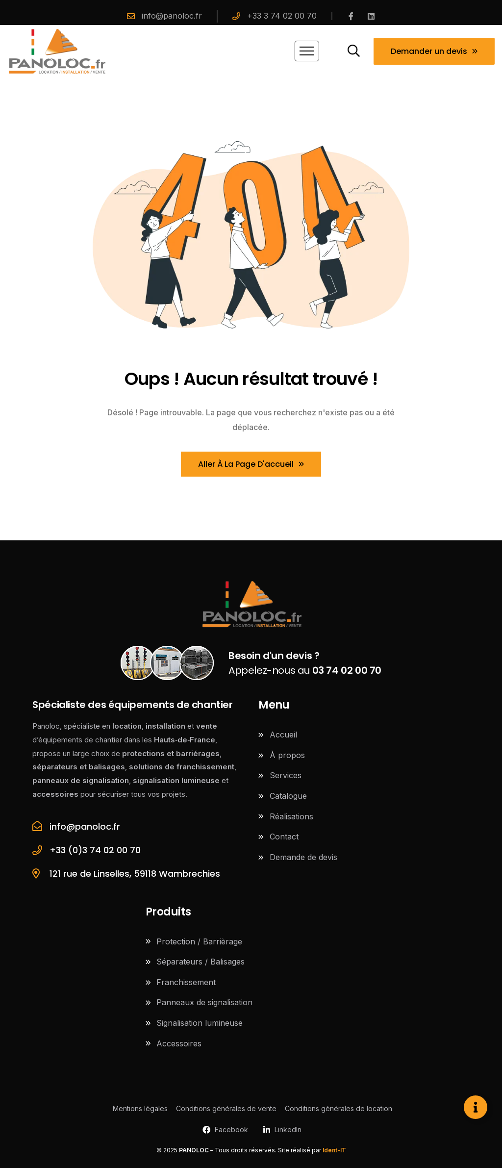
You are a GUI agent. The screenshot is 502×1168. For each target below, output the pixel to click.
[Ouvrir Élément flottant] (475, 1107)
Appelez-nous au (304, 663)
